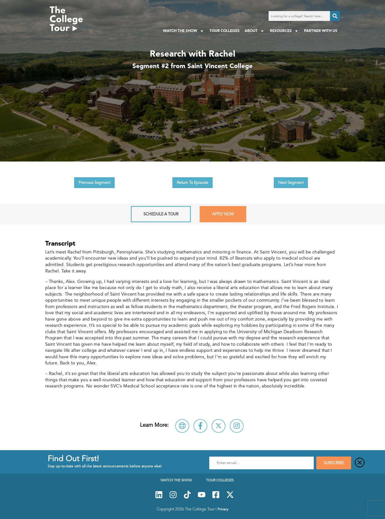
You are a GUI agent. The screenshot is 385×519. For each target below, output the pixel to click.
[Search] (335, 16)
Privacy (223, 509)
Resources (284, 31)
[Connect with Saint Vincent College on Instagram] (237, 426)
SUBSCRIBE (334, 462)
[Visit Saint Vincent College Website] (182, 426)
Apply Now (223, 214)
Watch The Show (184, 31)
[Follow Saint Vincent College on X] (218, 426)
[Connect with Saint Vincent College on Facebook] (200, 426)
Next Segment (290, 182)
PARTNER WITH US (320, 31)
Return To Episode (192, 182)
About (255, 31)
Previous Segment (94, 182)
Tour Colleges (224, 31)
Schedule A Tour (160, 214)
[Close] (360, 463)
